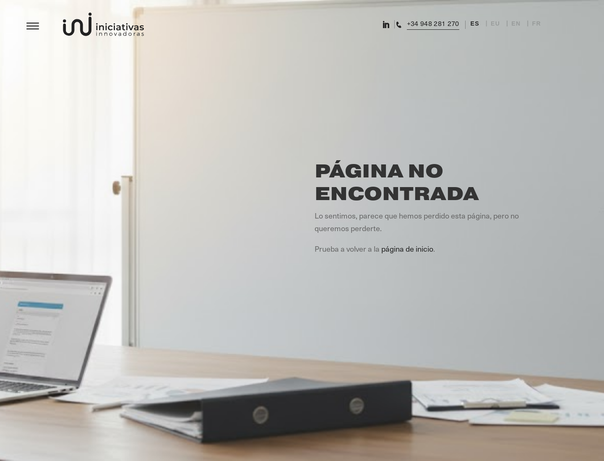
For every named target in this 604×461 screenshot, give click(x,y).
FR (536, 23)
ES (475, 23)
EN (516, 23)
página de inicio (407, 248)
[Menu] (32, 24)
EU (495, 23)
